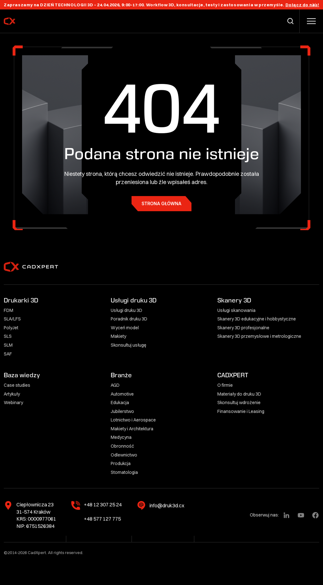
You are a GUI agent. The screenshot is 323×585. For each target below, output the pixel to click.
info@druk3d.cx (167, 505)
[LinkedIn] (286, 515)
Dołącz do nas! (302, 4)
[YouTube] (301, 515)
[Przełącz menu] (311, 21)
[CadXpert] (26, 21)
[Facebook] (315, 515)
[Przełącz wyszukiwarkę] (291, 21)
